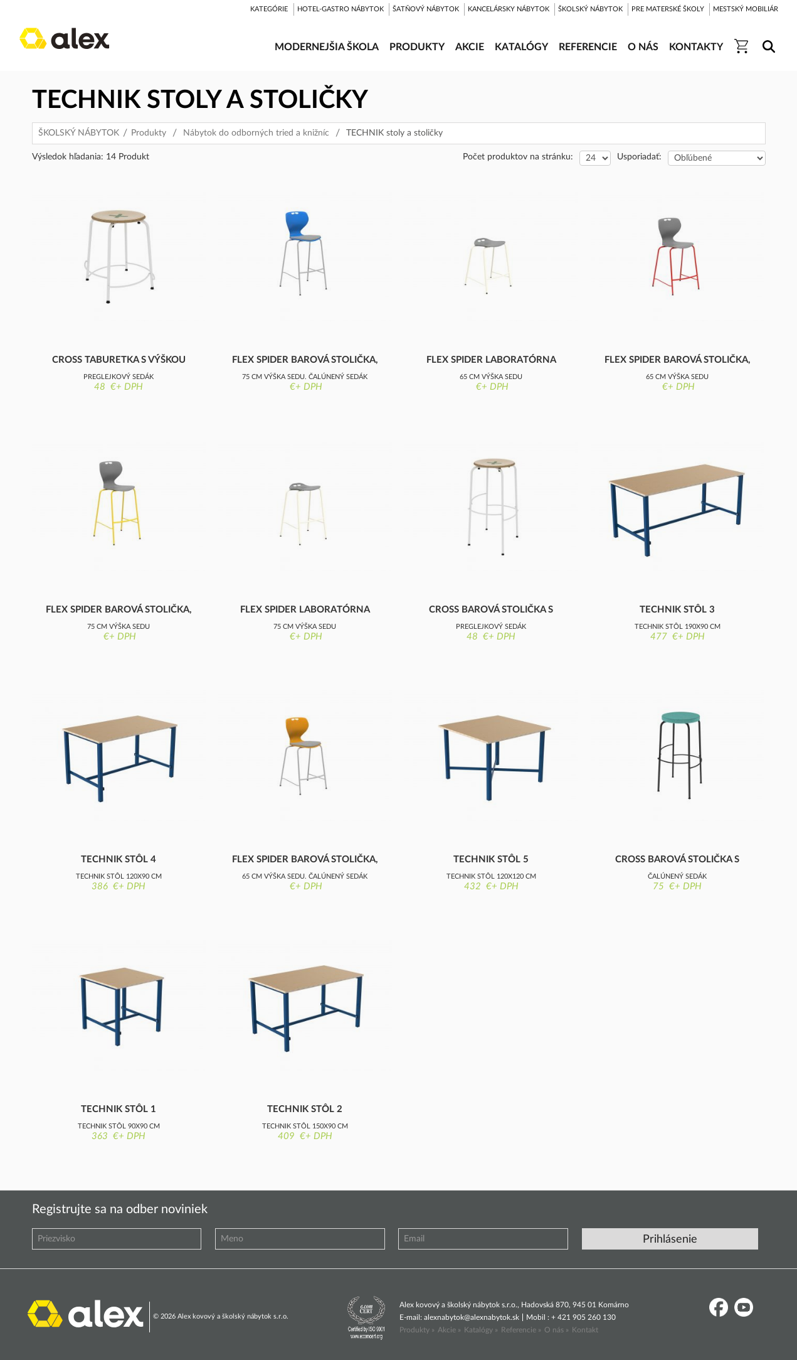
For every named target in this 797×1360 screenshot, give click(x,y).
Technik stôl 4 (118, 859)
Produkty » (417, 1330)
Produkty (148, 133)
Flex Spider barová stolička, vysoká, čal (305, 361)
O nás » (556, 1330)
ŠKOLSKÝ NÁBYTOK (78, 133)
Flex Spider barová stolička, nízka (677, 361)
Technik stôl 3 (677, 609)
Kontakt (585, 1330)
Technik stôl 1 (118, 1109)
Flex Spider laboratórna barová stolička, (491, 361)
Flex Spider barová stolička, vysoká (119, 610)
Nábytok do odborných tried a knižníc (256, 133)
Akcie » (449, 1330)
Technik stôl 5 (491, 859)
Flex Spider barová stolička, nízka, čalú (305, 860)
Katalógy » (481, 1330)
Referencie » (521, 1330)
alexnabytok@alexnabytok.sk (471, 1317)
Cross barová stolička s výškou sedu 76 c (491, 610)
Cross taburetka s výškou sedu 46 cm (119, 361)
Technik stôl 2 (304, 1109)
